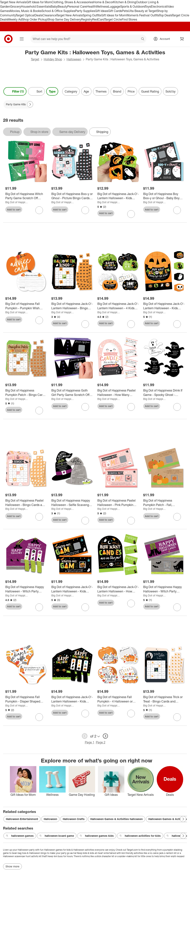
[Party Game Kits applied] (18, 104)
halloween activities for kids (140, 836)
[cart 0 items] (182, 39)
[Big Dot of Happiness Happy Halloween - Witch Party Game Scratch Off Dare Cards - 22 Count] (164, 589)
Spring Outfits (92, 15)
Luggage (114, 6)
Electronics (158, 6)
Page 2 (100, 742)
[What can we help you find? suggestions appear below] (88, 39)
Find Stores (129, 19)
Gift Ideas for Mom (39, 2)
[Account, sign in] (163, 39)
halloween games (20, 836)
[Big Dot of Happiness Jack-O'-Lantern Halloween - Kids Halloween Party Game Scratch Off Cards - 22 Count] (72, 589)
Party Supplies (85, 11)
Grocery (15, 6)
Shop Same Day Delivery (64, 19)
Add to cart (14, 209)
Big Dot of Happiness (17, 202)
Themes (101, 91)
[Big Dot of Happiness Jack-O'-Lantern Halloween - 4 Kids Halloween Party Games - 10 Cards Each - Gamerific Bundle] (118, 306)
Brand (117, 91)
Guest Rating (150, 91)
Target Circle (113, 19)
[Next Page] (30, 104)
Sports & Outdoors (132, 6)
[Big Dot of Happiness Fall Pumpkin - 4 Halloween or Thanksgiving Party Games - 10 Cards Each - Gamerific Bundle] (118, 699)
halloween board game (56, 836)
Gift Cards (115, 11)
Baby (54, 6)
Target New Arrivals (13, 2)
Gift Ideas (101, 11)
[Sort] (36, 91)
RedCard (98, 19)
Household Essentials (36, 6)
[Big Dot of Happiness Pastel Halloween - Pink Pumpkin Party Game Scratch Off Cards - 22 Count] (118, 502)
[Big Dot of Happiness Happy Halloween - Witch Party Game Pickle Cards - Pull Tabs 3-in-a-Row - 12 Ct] (26, 589)
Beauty (62, 6)
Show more (12, 866)
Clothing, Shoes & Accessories (72, 2)
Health (91, 6)
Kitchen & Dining (124, 2)
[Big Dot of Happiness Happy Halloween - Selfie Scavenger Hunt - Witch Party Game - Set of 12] (72, 502)
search (142, 39)
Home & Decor (103, 2)
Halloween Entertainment (22, 819)
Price (131, 91)
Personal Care (77, 6)
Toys (148, 6)
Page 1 (89, 742)
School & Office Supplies (58, 11)
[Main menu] (21, 39)
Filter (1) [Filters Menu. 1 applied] (15, 91)
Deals (38, 15)
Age (86, 91)
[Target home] (8, 38)
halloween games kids (97, 836)
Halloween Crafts (74, 819)
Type (52, 91)
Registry (86, 19)
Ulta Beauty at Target (142, 11)
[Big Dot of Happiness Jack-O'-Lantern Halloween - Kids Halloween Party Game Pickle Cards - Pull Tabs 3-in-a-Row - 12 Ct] (72, 699)
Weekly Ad (15, 19)
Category (71, 91)
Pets (125, 11)
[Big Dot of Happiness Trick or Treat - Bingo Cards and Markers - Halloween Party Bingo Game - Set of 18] (164, 699)
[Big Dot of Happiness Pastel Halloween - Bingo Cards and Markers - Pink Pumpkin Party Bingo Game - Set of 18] (26, 502)
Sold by (170, 91)
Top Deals (165, 15)
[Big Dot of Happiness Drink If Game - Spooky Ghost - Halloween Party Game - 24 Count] (164, 392)
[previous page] (85, 736)
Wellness (102, 6)
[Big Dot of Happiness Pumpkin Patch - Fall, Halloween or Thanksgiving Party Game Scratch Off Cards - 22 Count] (164, 502)
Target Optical (25, 15)
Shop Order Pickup (34, 19)
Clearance (49, 15)
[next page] (105, 736)
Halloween (74, 59)
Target (35, 59)
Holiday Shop (53, 59)
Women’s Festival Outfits (142, 15)
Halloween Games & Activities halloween (116, 819)
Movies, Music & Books (25, 11)
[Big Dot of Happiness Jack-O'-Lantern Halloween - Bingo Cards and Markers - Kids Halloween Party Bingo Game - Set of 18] (72, 306)
